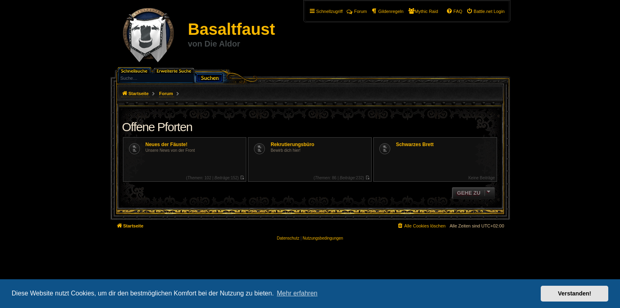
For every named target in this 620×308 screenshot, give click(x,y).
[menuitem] (485, 11)
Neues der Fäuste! (167, 144)
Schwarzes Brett (415, 144)
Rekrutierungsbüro (292, 144)
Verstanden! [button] (574, 293)
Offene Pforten (157, 127)
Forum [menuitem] (357, 11)
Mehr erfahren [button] (297, 293)
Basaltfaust (231, 29)
